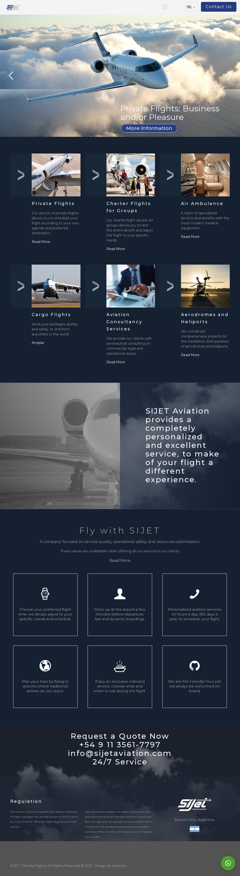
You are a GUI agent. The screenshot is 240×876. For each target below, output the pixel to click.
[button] (228, 863)
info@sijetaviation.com (120, 753)
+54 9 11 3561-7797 (120, 744)
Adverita (119, 866)
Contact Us (219, 6)
